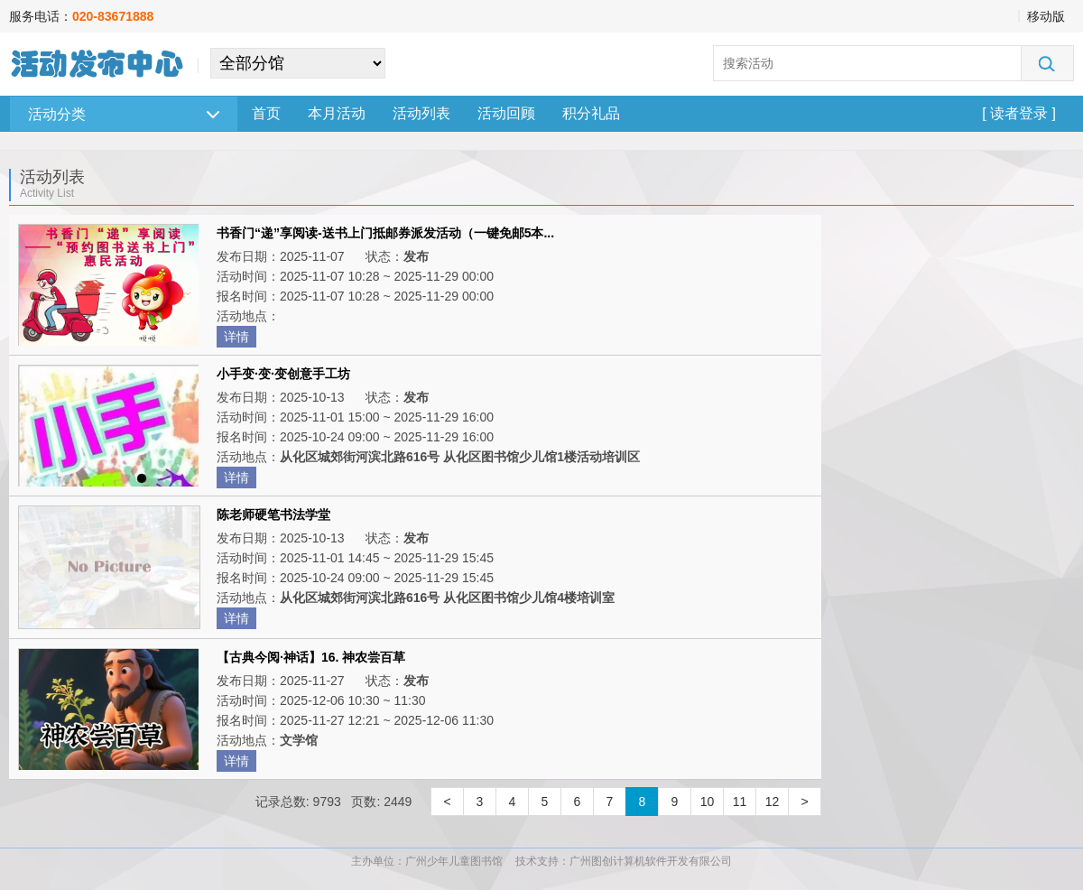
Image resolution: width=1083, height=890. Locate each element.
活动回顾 (506, 113)
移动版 (1046, 16)
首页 (266, 113)
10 (707, 801)
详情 (236, 336)
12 (772, 801)
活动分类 (123, 114)
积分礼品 (591, 113)
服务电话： (81, 16)
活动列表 (421, 113)
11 (740, 801)
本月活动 (337, 113)
